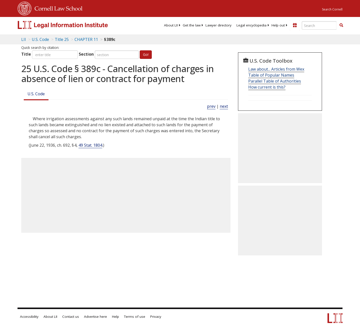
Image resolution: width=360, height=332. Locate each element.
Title (26, 54)
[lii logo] (74, 25)
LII (23, 39)
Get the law (191, 25)
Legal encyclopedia (251, 25)
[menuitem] (171, 25)
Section (86, 54)
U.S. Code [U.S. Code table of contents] (40, 39)
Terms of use (134, 316)
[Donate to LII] (295, 25)
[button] (341, 25)
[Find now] (341, 25)
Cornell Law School (57, 7)
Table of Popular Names (271, 75)
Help (115, 316)
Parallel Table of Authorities (274, 81)
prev (211, 106)
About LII (171, 25)
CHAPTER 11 (86, 39)
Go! (145, 54)
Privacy (155, 316)
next (224, 106)
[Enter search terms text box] (319, 25)
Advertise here (95, 316)
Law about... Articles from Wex (276, 69)
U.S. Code (36, 94)
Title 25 (62, 39)
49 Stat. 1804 (90, 145)
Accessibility (29, 316)
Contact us (70, 316)
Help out (278, 25)
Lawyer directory (219, 25)
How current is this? (267, 87)
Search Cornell (332, 9)
